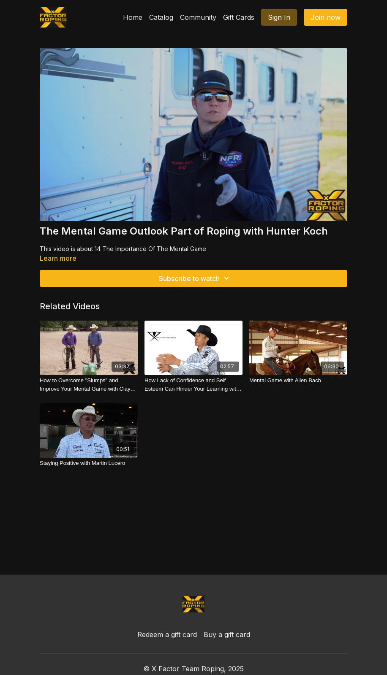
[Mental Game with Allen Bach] (298, 380)
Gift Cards (238, 17)
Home (132, 17)
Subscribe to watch (195, 278)
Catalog (161, 17)
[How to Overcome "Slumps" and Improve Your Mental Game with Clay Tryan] (89, 384)
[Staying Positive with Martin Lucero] (89, 463)
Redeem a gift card (167, 634)
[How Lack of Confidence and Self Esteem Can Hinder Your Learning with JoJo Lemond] (193, 384)
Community (198, 17)
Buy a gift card (227, 634)
